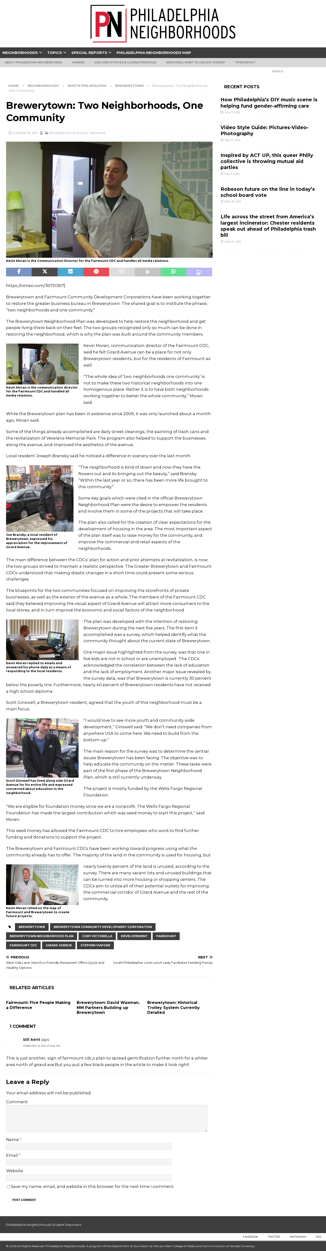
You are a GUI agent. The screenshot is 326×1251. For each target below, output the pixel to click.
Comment (17, 1101)
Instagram (298, 1236)
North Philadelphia (87, 86)
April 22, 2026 (232, 241)
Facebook (250, 1236)
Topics (54, 52)
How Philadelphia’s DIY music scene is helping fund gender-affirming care (269, 103)
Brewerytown (60, 133)
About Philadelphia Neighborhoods (33, 62)
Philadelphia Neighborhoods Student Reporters (43, 1225)
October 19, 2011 (25, 133)
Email (12, 1155)
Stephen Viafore (95, 945)
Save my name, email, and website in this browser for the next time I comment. (92, 1186)
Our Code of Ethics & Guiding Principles (125, 62)
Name (13, 1139)
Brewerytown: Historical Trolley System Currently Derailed (173, 1007)
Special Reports (89, 52)
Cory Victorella (97, 936)
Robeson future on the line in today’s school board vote (268, 192)
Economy (80, 133)
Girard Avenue (59, 945)
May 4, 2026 (231, 174)
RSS (318, 1236)
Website (14, 1170)
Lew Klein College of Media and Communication (192, 1246)
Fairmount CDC (23, 945)
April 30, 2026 (232, 201)
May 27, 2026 (232, 140)
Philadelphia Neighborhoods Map (154, 52)
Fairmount (97, 133)
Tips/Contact (245, 62)
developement (134, 936)
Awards (78, 62)
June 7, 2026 (232, 112)
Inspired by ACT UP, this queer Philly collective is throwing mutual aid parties (267, 161)
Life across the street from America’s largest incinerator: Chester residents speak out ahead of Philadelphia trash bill (268, 226)
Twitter (274, 1236)
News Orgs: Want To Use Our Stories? (195, 62)
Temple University (242, 1246)
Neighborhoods (20, 52)
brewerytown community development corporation (103, 927)
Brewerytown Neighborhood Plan (42, 936)
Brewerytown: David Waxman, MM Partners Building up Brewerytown (108, 1007)
